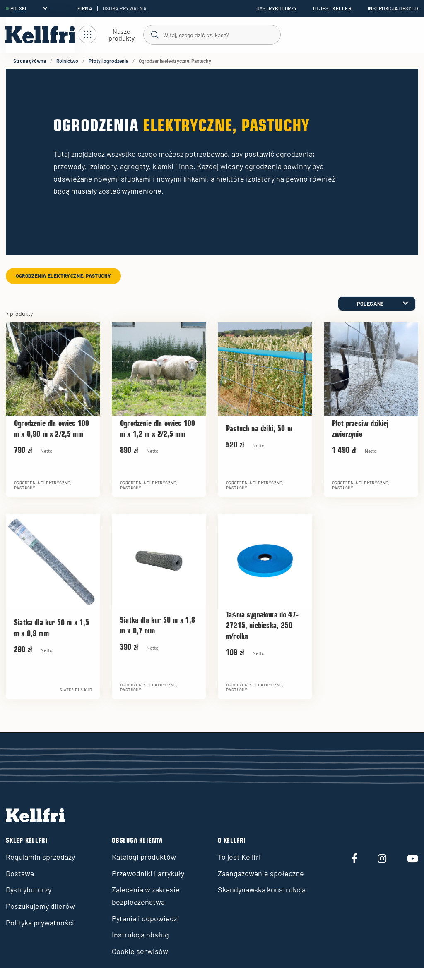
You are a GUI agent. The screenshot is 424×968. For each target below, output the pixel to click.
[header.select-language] (28, 8)
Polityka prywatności (40, 922)
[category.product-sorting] (377, 303)
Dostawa (20, 873)
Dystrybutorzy (276, 8)
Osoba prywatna (125, 8)
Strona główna (29, 61)
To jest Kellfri (332, 8)
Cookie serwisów (140, 951)
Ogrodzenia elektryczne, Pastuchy (63, 276)
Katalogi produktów (144, 856)
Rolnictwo (67, 61)
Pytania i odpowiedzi (145, 918)
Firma (84, 8)
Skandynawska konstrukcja (262, 889)
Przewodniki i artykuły (148, 873)
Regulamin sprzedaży (40, 856)
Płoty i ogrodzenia (108, 61)
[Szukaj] (211, 34)
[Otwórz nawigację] (111, 35)
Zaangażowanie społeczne (261, 873)
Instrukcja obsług (393, 8)
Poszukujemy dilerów (40, 906)
